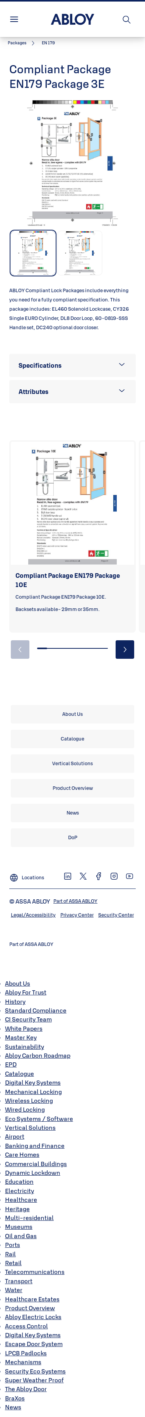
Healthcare (21, 1199)
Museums (18, 1226)
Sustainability (24, 1046)
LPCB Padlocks (26, 1353)
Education (19, 1181)
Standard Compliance (36, 1010)
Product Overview (30, 1308)
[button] (48, 43)
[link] (22, 43)
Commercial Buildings (36, 1164)
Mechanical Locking (33, 1092)
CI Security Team (28, 1019)
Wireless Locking (29, 1100)
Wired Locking (25, 1109)
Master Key (21, 1037)
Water (13, 1290)
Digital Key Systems (33, 1082)
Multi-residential (29, 1218)
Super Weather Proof (34, 1380)
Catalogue (19, 1073)
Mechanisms (23, 1362)
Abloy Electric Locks (33, 1317)
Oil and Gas (21, 1236)
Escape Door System (34, 1344)
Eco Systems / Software (39, 1118)
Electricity (19, 1191)
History (15, 1001)
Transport (18, 1281)
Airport (14, 1136)
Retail (13, 1263)
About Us (17, 983)
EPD (11, 1064)
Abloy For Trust (25, 992)
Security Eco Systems (35, 1371)
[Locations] (26, 874)
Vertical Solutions (30, 1127)
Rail (10, 1254)
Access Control (26, 1326)
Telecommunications (35, 1272)
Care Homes (22, 1154)
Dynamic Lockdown (32, 1172)
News (13, 1407)
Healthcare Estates (32, 1299)
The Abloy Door (26, 1389)
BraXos (15, 1398)
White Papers (24, 1028)
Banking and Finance (35, 1145)
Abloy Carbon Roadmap (37, 1055)
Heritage (17, 1209)
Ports (12, 1245)
